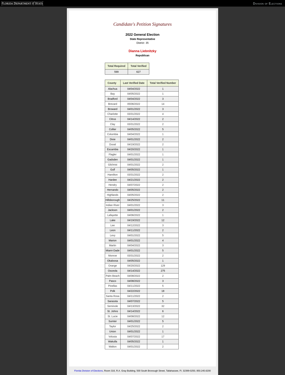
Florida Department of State (15, 3)
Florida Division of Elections (88, 370)
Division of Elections (267, 3)
